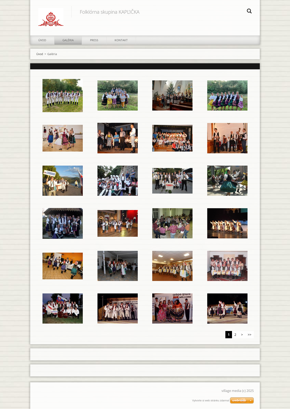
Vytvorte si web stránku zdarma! (210, 400)
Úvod (42, 40)
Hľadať (249, 11)
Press (94, 40)
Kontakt (121, 40)
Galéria (68, 40)
